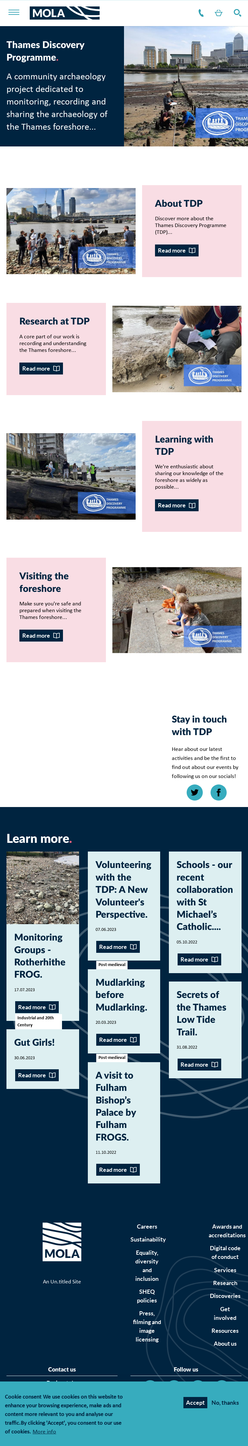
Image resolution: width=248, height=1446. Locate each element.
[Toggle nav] (18, 13)
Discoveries (225, 1295)
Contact (200, 13)
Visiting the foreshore (44, 582)
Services (225, 1270)
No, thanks (225, 1402)
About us (225, 1343)
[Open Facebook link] (219, 792)
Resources (225, 1330)
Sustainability (148, 1239)
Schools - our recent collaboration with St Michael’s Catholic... (205, 896)
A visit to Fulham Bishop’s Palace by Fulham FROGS (116, 1106)
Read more (172, 250)
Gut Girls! (34, 1043)
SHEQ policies (147, 1296)
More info (44, 1432)
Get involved (225, 1313)
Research (225, 1283)
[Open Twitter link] (195, 792)
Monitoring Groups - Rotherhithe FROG (40, 956)
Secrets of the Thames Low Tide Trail (201, 1014)
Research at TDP (54, 321)
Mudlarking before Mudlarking (120, 995)
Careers (147, 1226)
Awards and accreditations (227, 1231)
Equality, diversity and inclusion (147, 1265)
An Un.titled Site (62, 1282)
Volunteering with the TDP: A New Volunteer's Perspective (123, 890)
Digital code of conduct (225, 1252)
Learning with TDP (184, 446)
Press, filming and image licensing (147, 1326)
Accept (195, 1402)
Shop (217, 13)
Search (236, 13)
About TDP (178, 204)
